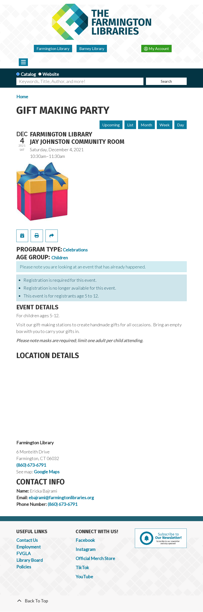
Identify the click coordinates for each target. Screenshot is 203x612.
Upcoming (111, 124)
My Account (156, 48)
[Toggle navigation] (23, 62)
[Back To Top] (101, 600)
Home (22, 96)
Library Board (29, 560)
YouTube (84, 576)
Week (165, 124)
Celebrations (75, 249)
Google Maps (47, 471)
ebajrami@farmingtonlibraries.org (61, 497)
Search (166, 81)
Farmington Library (53, 48)
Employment (28, 546)
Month (146, 124)
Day (180, 124)
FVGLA (23, 553)
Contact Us (27, 540)
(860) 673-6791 (31, 465)
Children (59, 257)
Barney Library (91, 48)
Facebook (85, 540)
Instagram (85, 549)
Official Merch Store (95, 558)
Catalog (28, 74)
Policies (23, 566)
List (130, 124)
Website (50, 74)
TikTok (82, 567)
